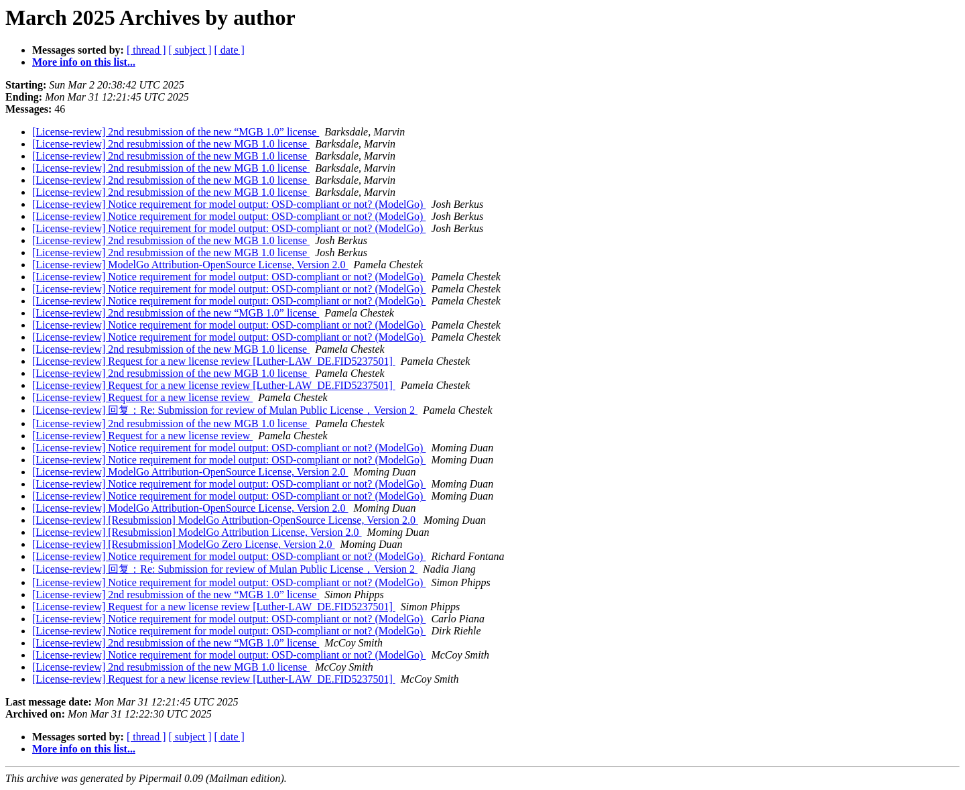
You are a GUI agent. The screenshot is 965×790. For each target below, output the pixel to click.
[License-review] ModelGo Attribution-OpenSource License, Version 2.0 (190, 264)
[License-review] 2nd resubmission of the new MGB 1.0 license (171, 144)
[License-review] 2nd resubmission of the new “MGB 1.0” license (175, 131)
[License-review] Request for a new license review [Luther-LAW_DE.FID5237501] (213, 361)
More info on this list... (83, 62)
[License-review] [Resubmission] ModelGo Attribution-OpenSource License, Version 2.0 (225, 520)
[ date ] (229, 50)
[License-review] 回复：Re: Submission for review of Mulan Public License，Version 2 (224, 410)
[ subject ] (190, 50)
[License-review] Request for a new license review (142, 397)
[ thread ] (146, 50)
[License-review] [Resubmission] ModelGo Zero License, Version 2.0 (183, 544)
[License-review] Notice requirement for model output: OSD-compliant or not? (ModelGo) (229, 204)
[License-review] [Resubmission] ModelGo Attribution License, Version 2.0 (197, 532)
